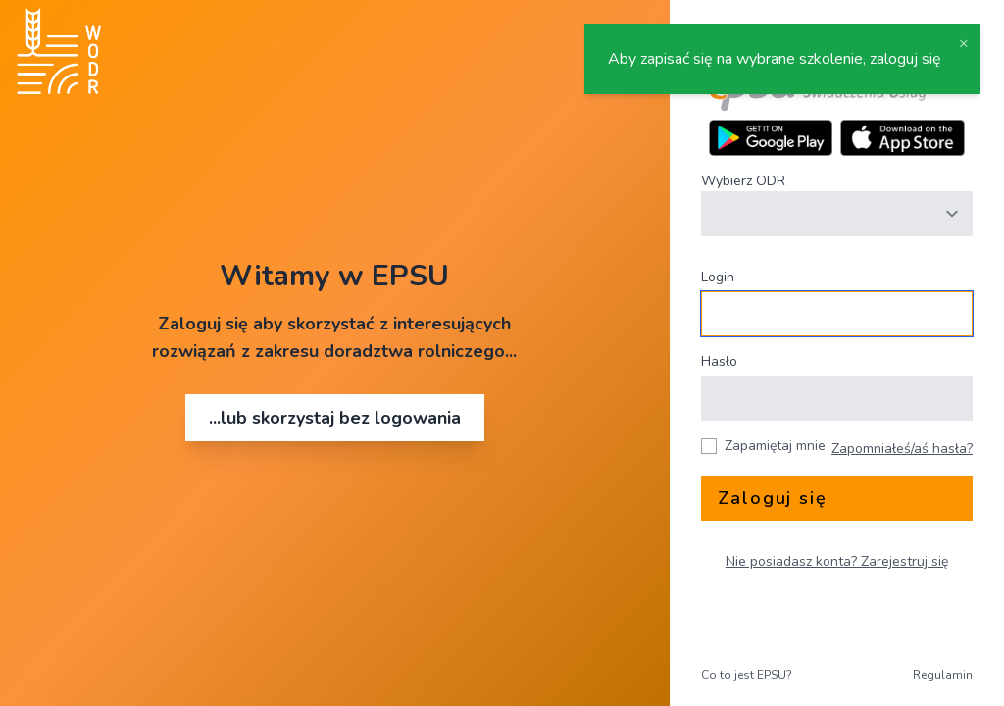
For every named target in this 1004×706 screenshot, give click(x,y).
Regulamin (943, 674)
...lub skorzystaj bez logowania (335, 417)
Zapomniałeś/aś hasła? (902, 448)
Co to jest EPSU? (746, 674)
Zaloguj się (773, 498)
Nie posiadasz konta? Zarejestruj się (837, 561)
